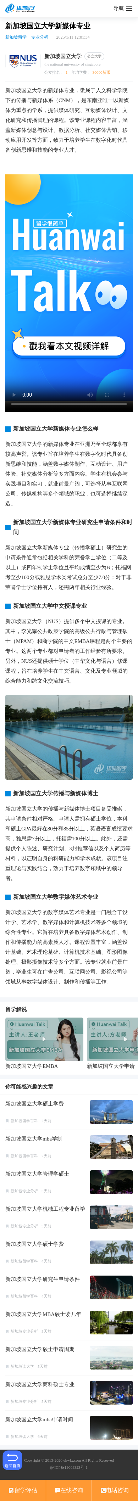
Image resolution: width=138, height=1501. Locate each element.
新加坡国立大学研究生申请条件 (42, 1279)
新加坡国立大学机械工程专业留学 (45, 1209)
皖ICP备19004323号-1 (68, 1467)
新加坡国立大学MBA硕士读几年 (43, 1314)
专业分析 (39, 37)
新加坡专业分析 (24, 1191)
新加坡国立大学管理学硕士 (37, 1174)
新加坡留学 (16, 37)
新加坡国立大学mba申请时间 (39, 1419)
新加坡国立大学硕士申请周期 (39, 1349)
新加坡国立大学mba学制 (33, 1139)
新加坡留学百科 (24, 1121)
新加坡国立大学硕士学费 (34, 1104)
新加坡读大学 (22, 1366)
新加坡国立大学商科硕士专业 (39, 1384)
